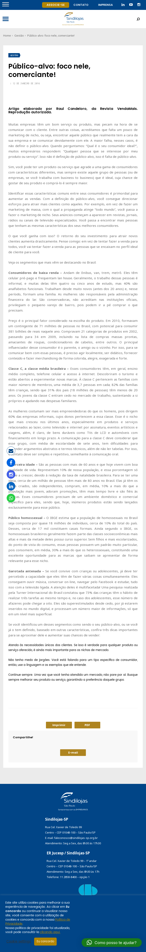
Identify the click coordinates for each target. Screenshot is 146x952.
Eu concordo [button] (45, 941)
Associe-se (56, 5)
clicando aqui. (50, 932)
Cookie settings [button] (18, 942)
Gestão (19, 35)
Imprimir (58, 725)
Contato (80, 5)
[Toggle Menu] (5, 4)
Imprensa (105, 5)
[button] (112, 942)
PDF (87, 725)
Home (7, 35)
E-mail (73, 752)
